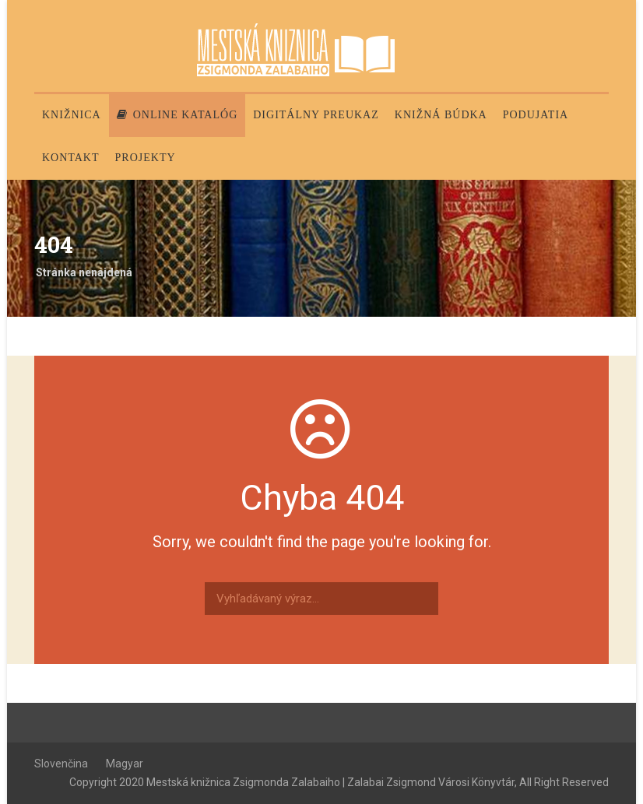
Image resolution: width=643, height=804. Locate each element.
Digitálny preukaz (316, 115)
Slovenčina (61, 763)
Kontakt (71, 157)
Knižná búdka (441, 115)
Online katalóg (177, 115)
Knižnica (71, 115)
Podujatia (535, 115)
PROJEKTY (145, 157)
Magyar (124, 763)
